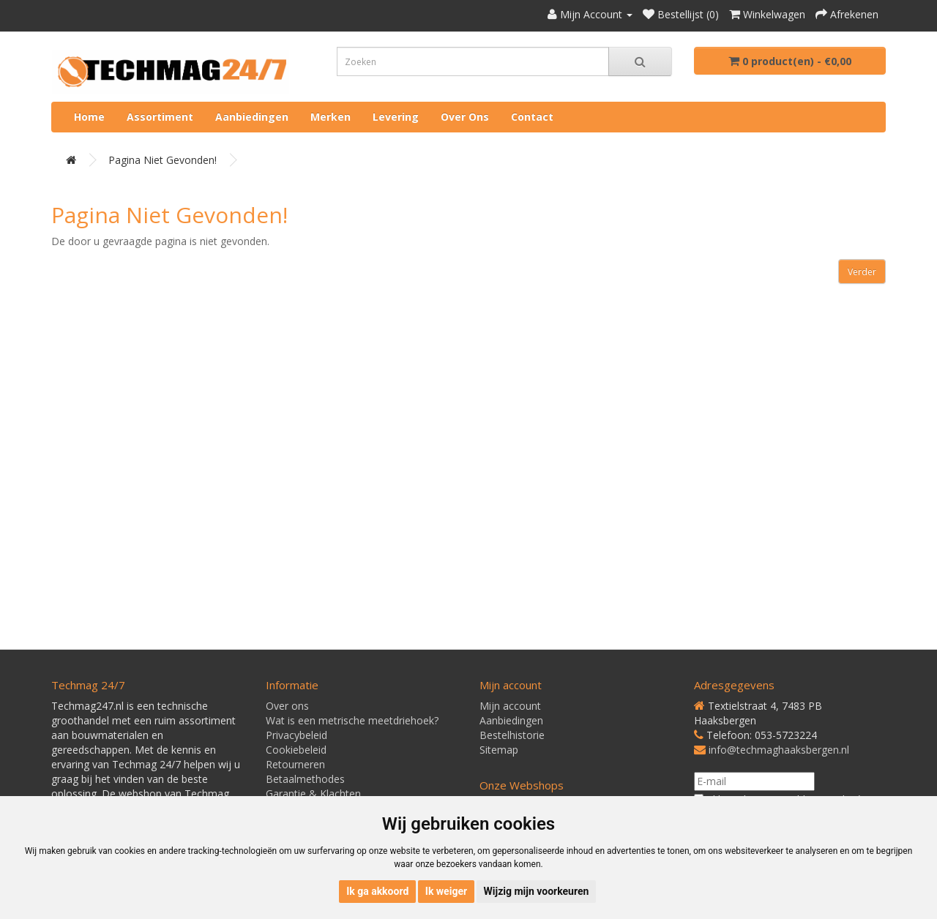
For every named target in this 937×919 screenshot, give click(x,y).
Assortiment (160, 117)
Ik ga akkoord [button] (377, 891)
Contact (532, 117)
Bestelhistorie (512, 735)
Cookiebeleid (296, 750)
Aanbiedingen (251, 117)
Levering (396, 117)
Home (89, 117)
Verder (862, 272)
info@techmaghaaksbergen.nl (779, 750)
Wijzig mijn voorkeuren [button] (536, 891)
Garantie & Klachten (313, 793)
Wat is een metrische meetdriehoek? (352, 720)
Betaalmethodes (305, 779)
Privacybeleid (296, 735)
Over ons (465, 117)
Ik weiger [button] (446, 891)
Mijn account (510, 706)
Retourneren (295, 764)
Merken (330, 117)
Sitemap (498, 750)
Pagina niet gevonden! (162, 160)
